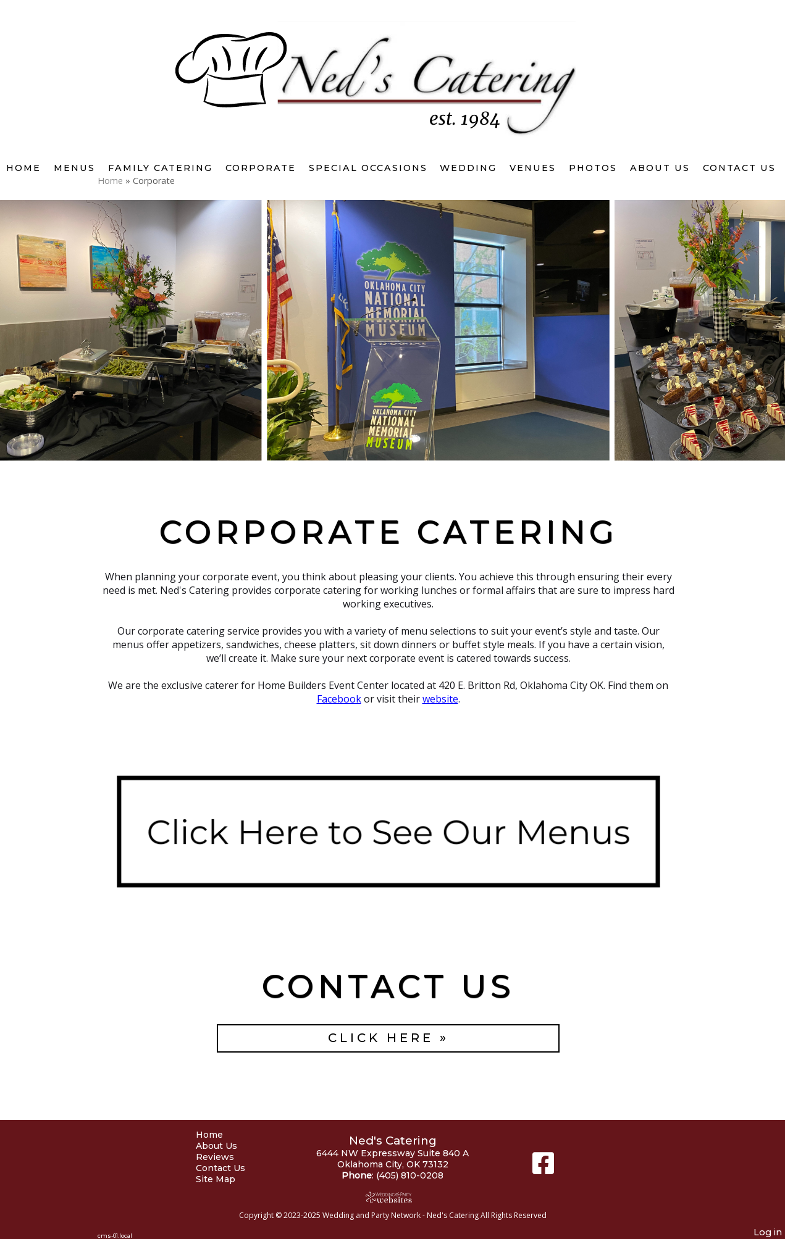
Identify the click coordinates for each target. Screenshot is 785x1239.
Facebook (339, 699)
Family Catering (160, 167)
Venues (533, 167)
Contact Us (739, 167)
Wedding (468, 167)
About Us (660, 167)
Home (23, 167)
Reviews (224, 1156)
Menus (74, 167)
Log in (768, 1232)
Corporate (260, 167)
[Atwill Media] (392, 1197)
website (440, 699)
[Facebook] (543, 1167)
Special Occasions (368, 167)
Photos (593, 167)
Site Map (224, 1179)
